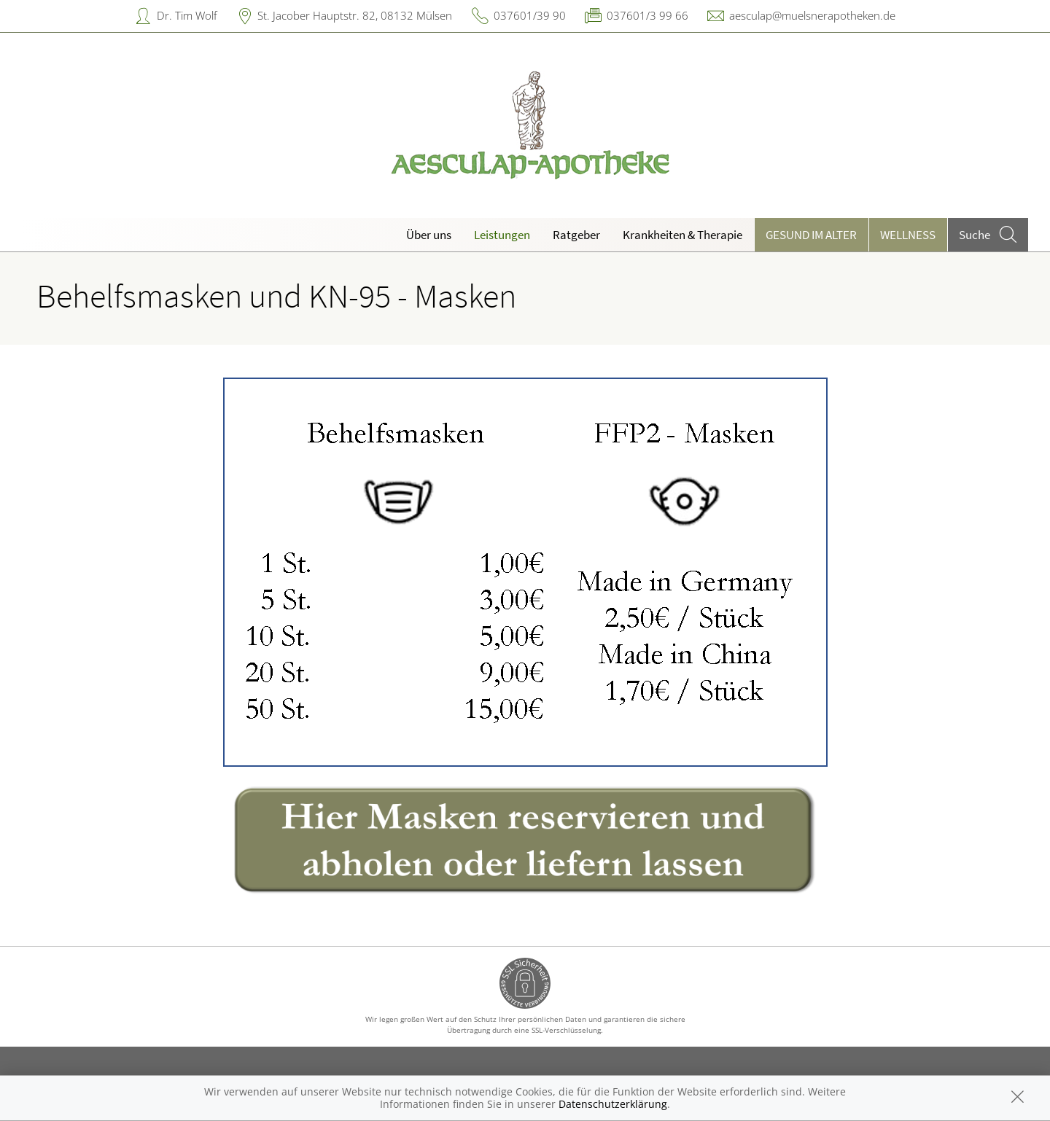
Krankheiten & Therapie (682, 235)
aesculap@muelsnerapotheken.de (812, 15)
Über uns (428, 235)
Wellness (908, 235)
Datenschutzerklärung (613, 1104)
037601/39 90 (530, 15)
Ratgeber (576, 235)
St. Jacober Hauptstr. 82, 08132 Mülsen (354, 15)
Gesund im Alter (811, 235)
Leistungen (502, 235)
